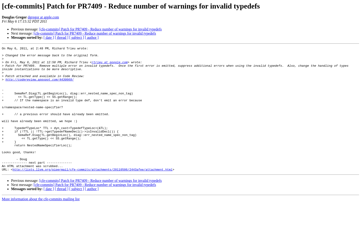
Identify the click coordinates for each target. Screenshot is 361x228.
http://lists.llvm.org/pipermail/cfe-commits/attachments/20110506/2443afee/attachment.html (92, 194)
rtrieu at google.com (110, 65)
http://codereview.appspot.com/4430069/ (40, 86)
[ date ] (49, 37)
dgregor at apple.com (43, 17)
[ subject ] (76, 37)
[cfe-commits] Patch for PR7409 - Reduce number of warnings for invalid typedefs (100, 29)
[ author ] (92, 37)
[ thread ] (61, 37)
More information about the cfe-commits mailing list (41, 224)
